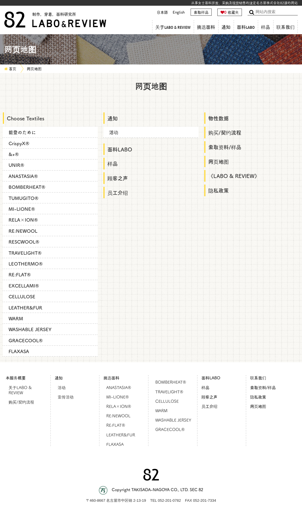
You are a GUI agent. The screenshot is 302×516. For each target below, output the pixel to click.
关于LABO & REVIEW (173, 27)
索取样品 (201, 12)
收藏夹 (230, 12)
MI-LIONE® (22, 209)
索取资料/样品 (224, 147)
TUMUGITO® (23, 198)
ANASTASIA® (23, 176)
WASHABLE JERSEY (30, 329)
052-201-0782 (169, 500)
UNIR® (16, 165)
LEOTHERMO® (26, 263)
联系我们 (285, 27)
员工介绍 (117, 192)
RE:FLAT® (20, 274)
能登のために (22, 132)
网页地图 (34, 68)
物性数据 (218, 118)
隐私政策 (218, 190)
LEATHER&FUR (25, 307)
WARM (16, 318)
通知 (225, 27)
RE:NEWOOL (23, 231)
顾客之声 (117, 178)
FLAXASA (19, 351)
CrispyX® (19, 143)
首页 (12, 68)
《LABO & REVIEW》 (234, 175)
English (179, 12)
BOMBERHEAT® (27, 187)
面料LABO (246, 27)
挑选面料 (206, 27)
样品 (265, 27)
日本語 (162, 12)
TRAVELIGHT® (25, 253)
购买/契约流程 (224, 132)
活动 (113, 132)
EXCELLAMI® (24, 285)
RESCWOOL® (24, 241)
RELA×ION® (23, 219)
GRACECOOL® (26, 340)
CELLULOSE (22, 296)
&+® (14, 154)
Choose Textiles (25, 118)
